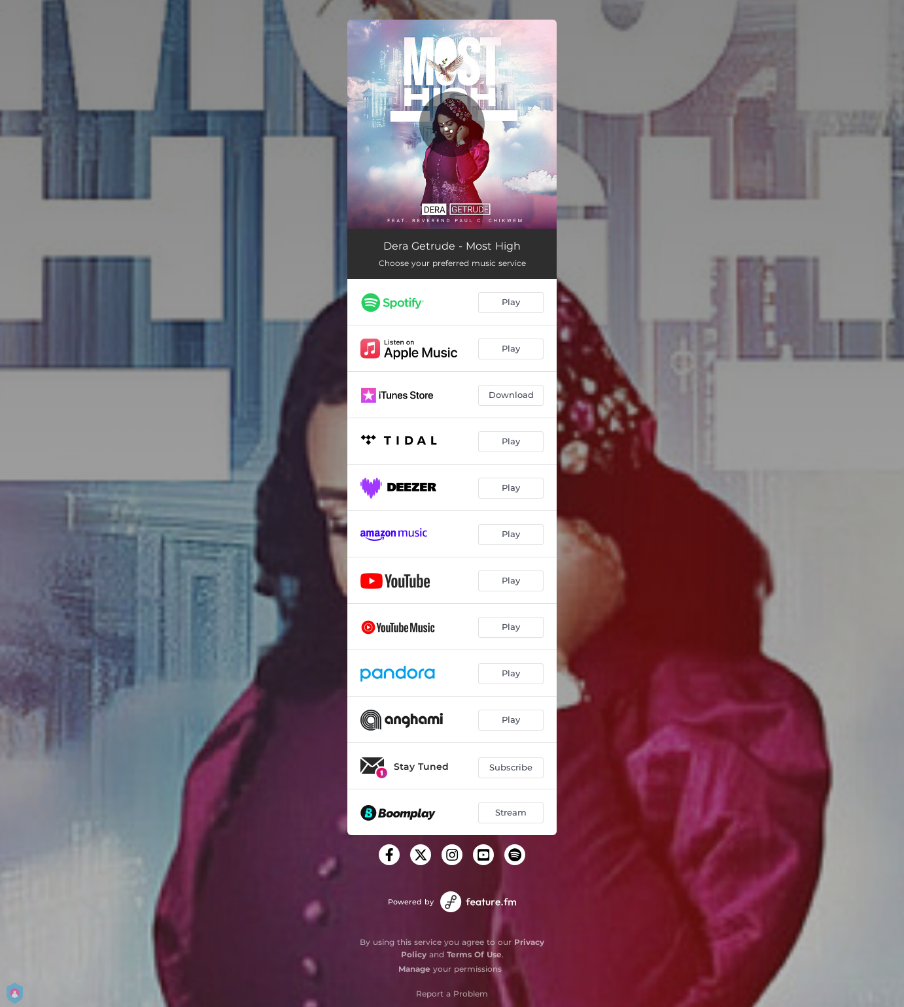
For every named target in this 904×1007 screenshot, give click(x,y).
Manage (414, 969)
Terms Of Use (474, 954)
